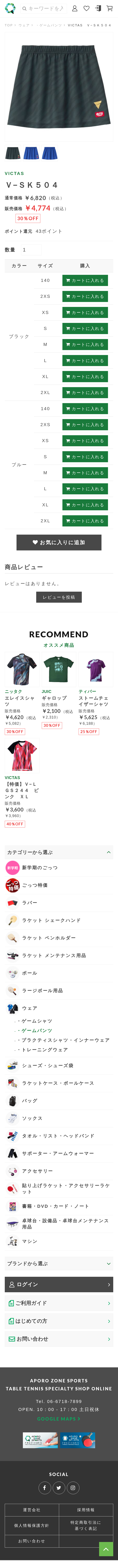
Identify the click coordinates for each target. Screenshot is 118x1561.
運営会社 (32, 1511)
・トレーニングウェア (43, 1049)
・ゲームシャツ (35, 1021)
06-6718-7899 (64, 1402)
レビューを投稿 (59, 597)
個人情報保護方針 (32, 1526)
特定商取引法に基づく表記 (86, 1526)
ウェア (24, 25)
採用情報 (86, 1511)
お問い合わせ (32, 1542)
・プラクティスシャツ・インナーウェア (63, 1040)
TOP (9, 25)
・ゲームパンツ (49, 25)
